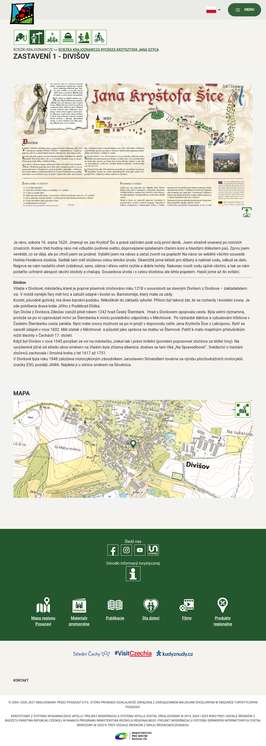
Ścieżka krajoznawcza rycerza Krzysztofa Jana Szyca (108, 50)
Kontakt (21, 680)
